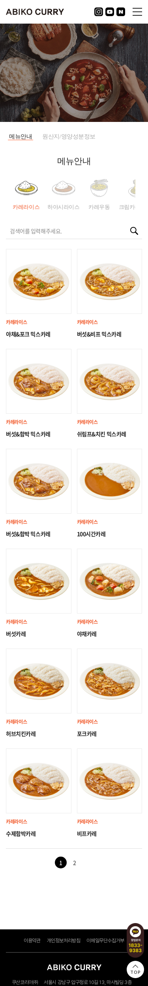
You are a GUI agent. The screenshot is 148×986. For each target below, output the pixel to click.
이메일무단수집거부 (105, 941)
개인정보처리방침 (64, 941)
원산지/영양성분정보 (69, 136)
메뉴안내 (20, 136)
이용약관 (32, 941)
